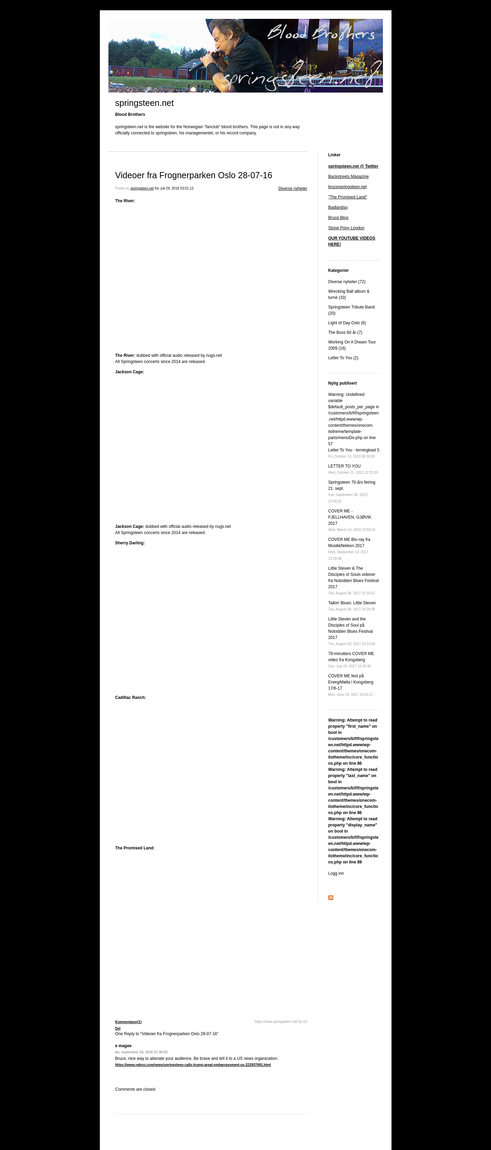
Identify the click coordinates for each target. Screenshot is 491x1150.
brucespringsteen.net (347, 186)
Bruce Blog (338, 217)
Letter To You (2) (343, 357)
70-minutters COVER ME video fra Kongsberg (351, 659)
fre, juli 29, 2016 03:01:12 (174, 188)
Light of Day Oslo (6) (347, 322)
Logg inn (336, 873)
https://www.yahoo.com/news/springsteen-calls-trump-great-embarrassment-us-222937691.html (193, 1065)
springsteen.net (144, 103)
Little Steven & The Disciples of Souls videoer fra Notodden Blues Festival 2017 (353, 580)
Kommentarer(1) (128, 1022)
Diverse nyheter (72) (347, 281)
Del (118, 1028)
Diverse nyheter (292, 188)
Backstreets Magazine (348, 176)
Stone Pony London (346, 228)
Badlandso (338, 207)
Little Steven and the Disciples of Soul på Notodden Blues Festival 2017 (351, 631)
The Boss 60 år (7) (345, 332)
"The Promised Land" (347, 197)
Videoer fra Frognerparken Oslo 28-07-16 (193, 175)
